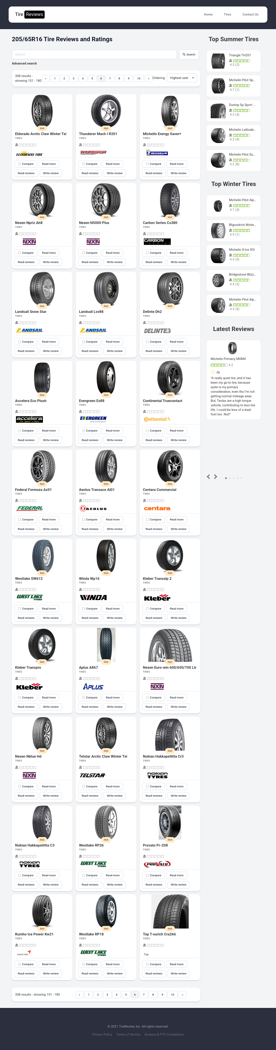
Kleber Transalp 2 (157, 578)
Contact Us (251, 14)
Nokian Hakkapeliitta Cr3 (163, 756)
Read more (49, 164)
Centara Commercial (159, 489)
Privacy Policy (102, 1034)
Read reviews (26, 173)
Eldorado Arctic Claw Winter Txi (40, 134)
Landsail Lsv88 (91, 311)
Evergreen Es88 (91, 401)
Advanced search (24, 63)
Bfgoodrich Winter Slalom (247, 225)
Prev (209, 476)
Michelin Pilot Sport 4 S (245, 80)
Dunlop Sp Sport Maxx (245, 105)
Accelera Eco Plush (30, 401)
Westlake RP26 (91, 845)
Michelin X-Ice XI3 (242, 250)
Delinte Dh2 (152, 311)
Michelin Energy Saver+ (162, 134)
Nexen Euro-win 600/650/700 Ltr (169, 667)
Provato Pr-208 (155, 845)
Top (146, 954)
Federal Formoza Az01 (33, 489)
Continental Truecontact (162, 401)
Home (208, 14)
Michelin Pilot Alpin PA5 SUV (249, 200)
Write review (51, 173)
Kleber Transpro (28, 667)
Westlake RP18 (91, 934)
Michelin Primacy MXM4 (228, 359)
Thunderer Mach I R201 (98, 134)
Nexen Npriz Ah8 (28, 223)
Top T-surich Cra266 (159, 934)
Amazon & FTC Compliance (164, 1034)
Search (189, 54)
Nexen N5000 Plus (94, 223)
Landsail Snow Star (30, 311)
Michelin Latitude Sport (245, 130)
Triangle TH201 (240, 55)
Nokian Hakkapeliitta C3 (35, 845)
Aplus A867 (88, 667)
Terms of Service (128, 1034)
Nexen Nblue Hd (28, 756)
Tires (227, 14)
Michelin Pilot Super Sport (247, 154)
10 (138, 78)
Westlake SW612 (29, 578)
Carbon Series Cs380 (160, 223)
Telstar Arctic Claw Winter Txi (103, 756)
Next (214, 476)
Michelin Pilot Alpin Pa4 (246, 299)
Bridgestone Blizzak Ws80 (247, 274)
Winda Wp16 (89, 578)
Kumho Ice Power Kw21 (34, 934)
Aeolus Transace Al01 (96, 489)
